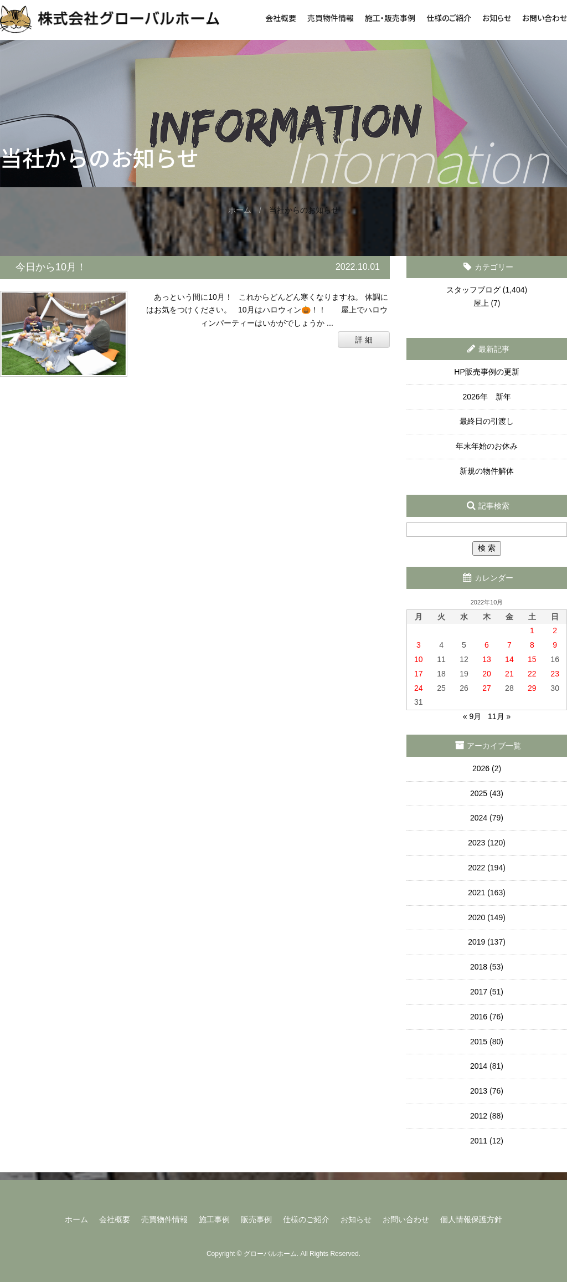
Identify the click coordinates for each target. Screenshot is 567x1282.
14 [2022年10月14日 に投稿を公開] (509, 659)
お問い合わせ (544, 17)
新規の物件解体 (487, 470)
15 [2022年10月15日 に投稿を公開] (532, 659)
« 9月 (472, 716)
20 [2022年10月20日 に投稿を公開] (486, 673)
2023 (476, 842)
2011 (478, 1140)
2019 (476, 941)
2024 (478, 817)
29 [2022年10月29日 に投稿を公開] (532, 688)
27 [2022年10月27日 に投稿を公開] (486, 688)
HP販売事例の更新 (486, 371)
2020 (476, 917)
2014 (478, 1066)
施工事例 (214, 1219)
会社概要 (280, 17)
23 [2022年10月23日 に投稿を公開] (554, 673)
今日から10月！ (51, 267)
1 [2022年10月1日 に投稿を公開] (532, 630)
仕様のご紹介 (448, 17)
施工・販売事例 (390, 17)
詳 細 (364, 339)
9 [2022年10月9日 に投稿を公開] (555, 644)
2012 (478, 1115)
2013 (478, 1090)
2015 (478, 1041)
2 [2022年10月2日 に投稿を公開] (555, 630)
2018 (478, 966)
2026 (480, 768)
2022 (476, 867)
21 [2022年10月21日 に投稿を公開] (509, 673)
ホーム (76, 1219)
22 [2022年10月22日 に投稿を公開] (532, 673)
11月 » (499, 716)
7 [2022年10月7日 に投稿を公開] (509, 644)
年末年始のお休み (487, 446)
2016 (478, 1016)
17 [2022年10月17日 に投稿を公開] (418, 673)
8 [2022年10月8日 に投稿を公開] (532, 644)
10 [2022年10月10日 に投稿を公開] (418, 659)
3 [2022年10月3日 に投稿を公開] (418, 644)
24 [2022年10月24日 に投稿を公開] (418, 688)
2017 (478, 991)
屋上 (481, 303)
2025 (478, 793)
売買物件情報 (330, 17)
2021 (476, 892)
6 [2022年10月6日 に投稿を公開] (486, 644)
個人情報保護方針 (471, 1219)
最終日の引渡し (487, 421)
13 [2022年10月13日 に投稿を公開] (486, 659)
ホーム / (248, 210)
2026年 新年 (486, 396)
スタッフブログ (473, 289)
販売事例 (256, 1219)
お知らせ (496, 17)
